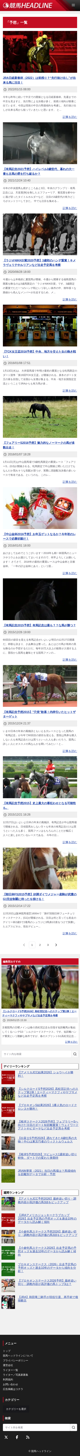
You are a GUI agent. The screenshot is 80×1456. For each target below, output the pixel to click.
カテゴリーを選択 (16, 1409)
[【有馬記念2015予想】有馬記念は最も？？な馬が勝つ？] (40, 599)
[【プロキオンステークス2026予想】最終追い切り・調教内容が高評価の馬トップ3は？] (8, 1285)
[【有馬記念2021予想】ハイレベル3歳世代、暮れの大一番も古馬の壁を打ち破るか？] (40, 143)
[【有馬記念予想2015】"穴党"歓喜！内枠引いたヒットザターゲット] (40, 686)
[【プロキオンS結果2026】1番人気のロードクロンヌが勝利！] (8, 1110)
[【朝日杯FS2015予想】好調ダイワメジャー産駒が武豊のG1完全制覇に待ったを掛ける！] (40, 868)
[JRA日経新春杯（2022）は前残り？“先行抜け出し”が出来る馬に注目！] (40, 52)
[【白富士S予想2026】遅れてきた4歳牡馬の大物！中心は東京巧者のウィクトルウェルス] (8, 1143)
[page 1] (32, 945)
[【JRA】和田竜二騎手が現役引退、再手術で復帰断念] (8, 1302)
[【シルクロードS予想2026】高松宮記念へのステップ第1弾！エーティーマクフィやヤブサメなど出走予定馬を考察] (8, 1094)
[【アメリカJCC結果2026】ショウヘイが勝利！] (8, 1077)
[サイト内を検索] (75, 1054)
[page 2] (40, 945)
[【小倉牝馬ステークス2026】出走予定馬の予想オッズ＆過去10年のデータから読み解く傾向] (8, 1253)
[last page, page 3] (48, 945)
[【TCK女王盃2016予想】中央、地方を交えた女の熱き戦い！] (40, 325)
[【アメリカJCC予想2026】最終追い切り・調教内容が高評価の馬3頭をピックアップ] (8, 1203)
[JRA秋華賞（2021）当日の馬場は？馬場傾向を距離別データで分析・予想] (8, 1176)
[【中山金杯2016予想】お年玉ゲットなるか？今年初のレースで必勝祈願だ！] (40, 508)
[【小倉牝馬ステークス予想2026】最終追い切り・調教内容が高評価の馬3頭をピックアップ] (8, 1236)
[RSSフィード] (28, 1437)
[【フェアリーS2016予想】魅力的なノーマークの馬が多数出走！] (40, 417)
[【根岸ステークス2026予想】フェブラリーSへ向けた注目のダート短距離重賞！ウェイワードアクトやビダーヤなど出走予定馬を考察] (8, 1126)
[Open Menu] (75, 5)
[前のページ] (24, 945)
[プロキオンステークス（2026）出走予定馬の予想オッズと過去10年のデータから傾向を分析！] (8, 1269)
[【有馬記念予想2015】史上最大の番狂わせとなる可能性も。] (40, 777)
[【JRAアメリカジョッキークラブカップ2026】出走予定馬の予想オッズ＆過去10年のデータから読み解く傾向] (8, 1220)
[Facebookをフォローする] (17, 1437)
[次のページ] (56, 945)
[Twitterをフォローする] (6, 1437)
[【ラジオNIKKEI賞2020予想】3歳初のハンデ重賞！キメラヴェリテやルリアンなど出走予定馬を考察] (40, 234)
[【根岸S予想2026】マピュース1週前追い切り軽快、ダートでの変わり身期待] (8, 1159)
